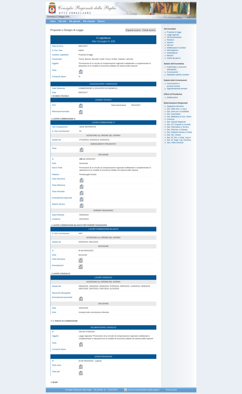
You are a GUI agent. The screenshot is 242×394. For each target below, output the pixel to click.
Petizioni (170, 40)
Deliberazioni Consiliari (176, 48)
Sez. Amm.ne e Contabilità (178, 111)
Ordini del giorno (174, 58)
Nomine (170, 42)
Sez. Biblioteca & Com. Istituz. (179, 117)
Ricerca (101, 21)
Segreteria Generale (175, 106)
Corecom (171, 119)
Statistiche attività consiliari (178, 75)
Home (53, 21)
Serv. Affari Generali (175, 143)
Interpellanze (172, 53)
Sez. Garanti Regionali (176, 122)
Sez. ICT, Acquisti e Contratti (179, 124)
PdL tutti (62, 21)
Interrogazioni (172, 50)
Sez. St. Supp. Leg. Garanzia (179, 140)
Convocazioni (172, 72)
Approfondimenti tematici (177, 89)
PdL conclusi (89, 21)
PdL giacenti (74, 21)
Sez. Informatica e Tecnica (178, 127)
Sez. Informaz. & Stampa (177, 130)
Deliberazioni (172, 97)
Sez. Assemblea (173, 114)
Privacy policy (171, 390)
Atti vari (170, 45)
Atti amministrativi (174, 37)
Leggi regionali (173, 35)
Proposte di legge (174, 32)
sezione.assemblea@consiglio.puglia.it (142, 390)
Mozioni (170, 55)
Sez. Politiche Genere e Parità (179, 132)
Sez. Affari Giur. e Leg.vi (177, 109)
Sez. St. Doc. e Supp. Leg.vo (179, 137)
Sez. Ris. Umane (174, 135)
